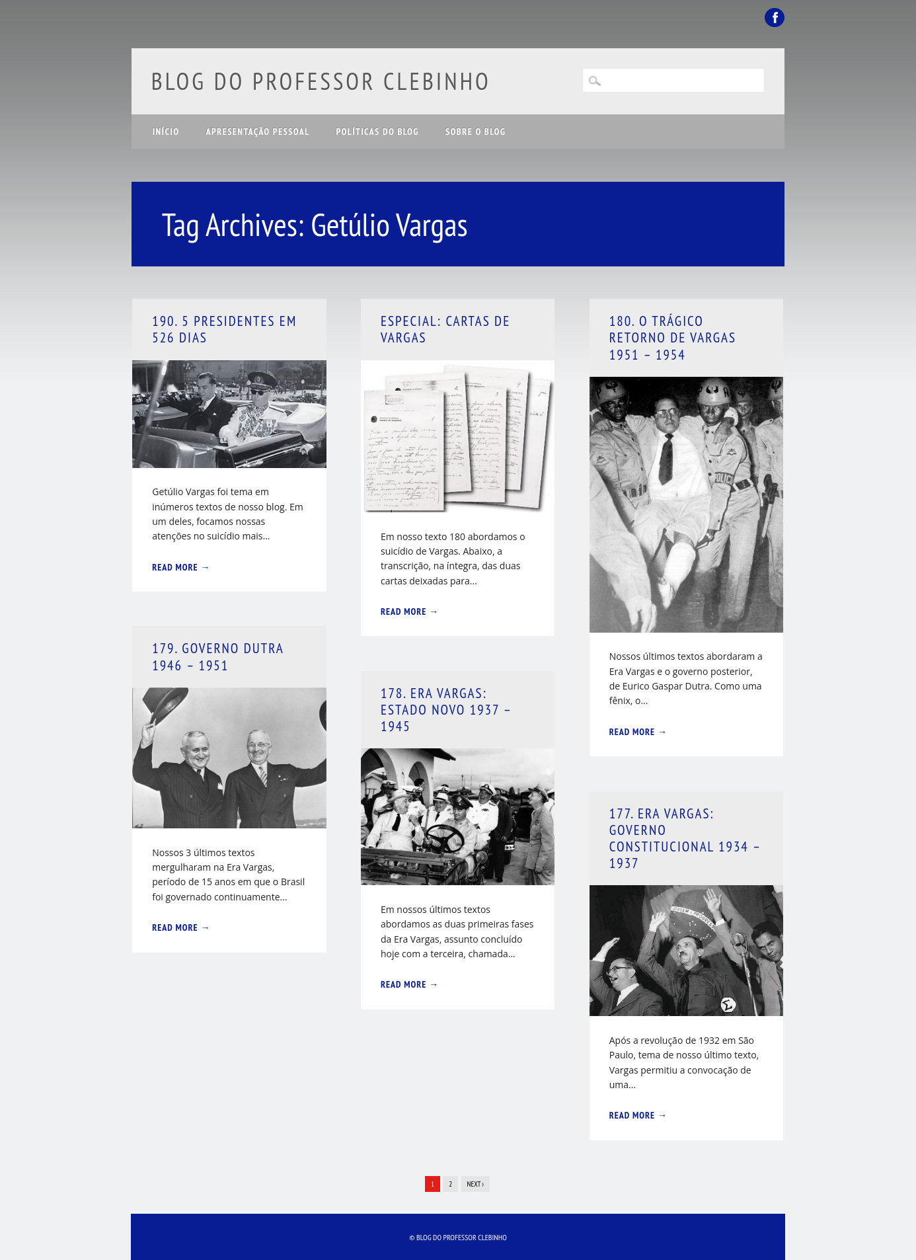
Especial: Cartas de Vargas (445, 329)
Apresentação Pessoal (257, 132)
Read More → (181, 567)
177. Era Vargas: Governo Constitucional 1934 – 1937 (685, 839)
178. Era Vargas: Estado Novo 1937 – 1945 (446, 709)
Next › (475, 1184)
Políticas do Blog (377, 132)
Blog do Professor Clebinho (321, 81)
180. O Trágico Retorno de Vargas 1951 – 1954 (672, 337)
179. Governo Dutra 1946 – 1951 (218, 656)
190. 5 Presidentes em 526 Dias (224, 329)
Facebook (774, 17)
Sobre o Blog (475, 132)
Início (166, 132)
